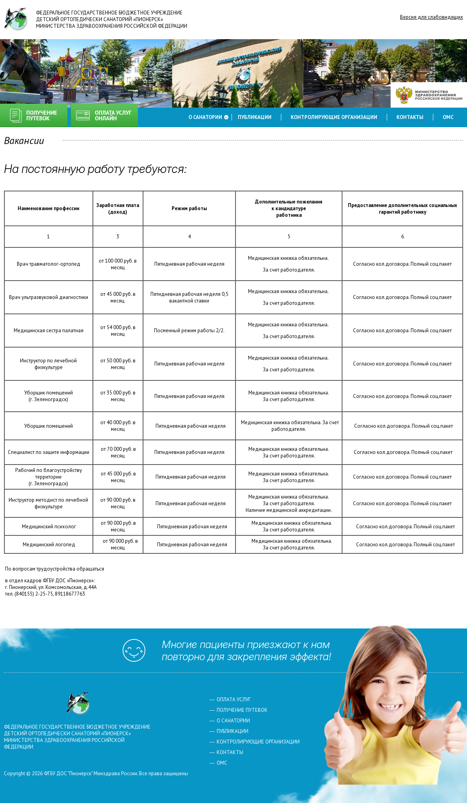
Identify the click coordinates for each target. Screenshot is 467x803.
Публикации (255, 117)
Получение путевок (33, 115)
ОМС (448, 117)
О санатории (205, 117)
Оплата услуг (104, 115)
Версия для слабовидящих (431, 17)
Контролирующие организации (334, 117)
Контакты (410, 117)
